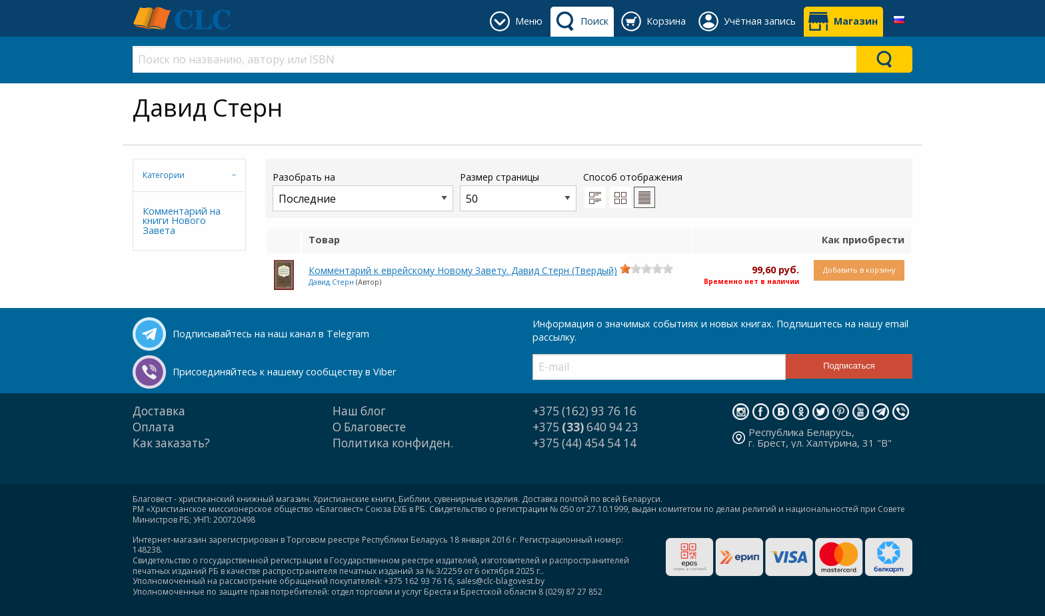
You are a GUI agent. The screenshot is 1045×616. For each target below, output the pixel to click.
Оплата (154, 427)
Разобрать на (363, 191)
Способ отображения (632, 189)
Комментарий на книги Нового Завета (182, 221)
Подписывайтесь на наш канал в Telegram (271, 333)
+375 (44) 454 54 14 (584, 443)
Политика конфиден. (393, 443)
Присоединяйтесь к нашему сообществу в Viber (284, 371)
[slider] (646, 268)
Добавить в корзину (859, 270)
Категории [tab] (164, 175)
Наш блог (359, 411)
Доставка (159, 411)
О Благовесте (369, 427)
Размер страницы (518, 191)
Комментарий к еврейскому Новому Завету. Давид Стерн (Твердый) (463, 270)
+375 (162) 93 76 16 (584, 411)
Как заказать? (171, 443)
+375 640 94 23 (585, 427)
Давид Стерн (331, 282)
